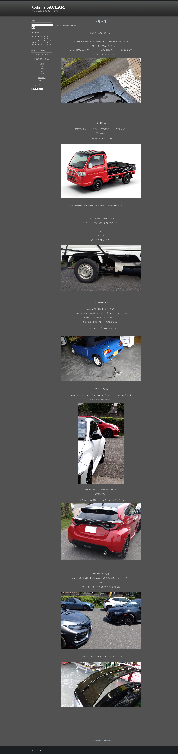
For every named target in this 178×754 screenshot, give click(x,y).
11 (47, 40)
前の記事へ (108, 740)
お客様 (42, 64)
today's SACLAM (48, 7)
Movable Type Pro (36, 750)
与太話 (42, 68)
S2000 (41, 71)
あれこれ (41, 80)
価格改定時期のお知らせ (41, 59)
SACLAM (59, 25)
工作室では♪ (42, 78)
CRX (41, 66)
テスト (33, 61)
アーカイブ (35, 85)
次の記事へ (97, 740)
